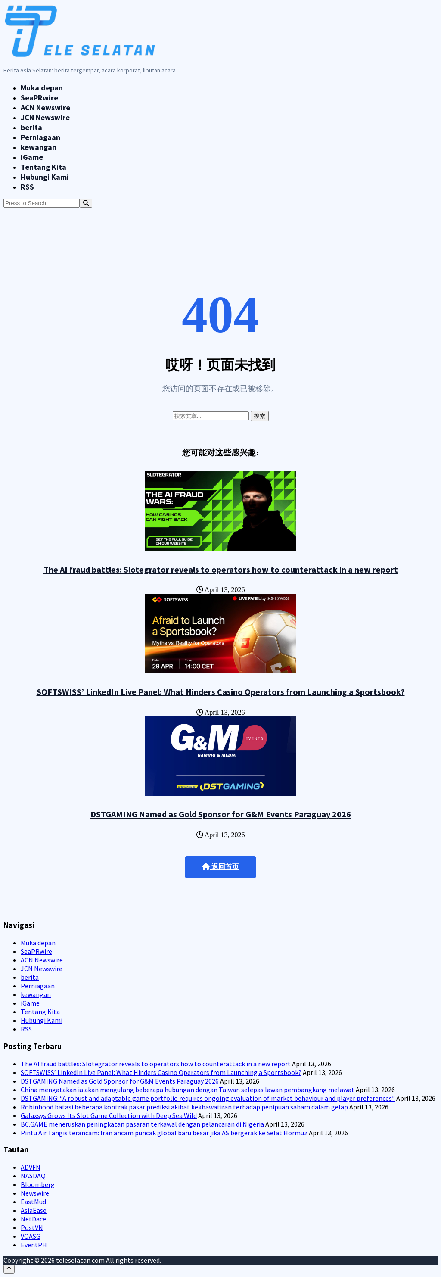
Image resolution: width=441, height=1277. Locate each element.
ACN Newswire (45, 107)
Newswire (35, 1193)
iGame (32, 157)
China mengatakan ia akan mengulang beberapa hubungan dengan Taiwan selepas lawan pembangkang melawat (187, 1089)
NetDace (33, 1219)
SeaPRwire (39, 98)
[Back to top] (9, 1269)
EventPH (34, 1244)
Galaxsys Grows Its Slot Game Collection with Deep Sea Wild (109, 1115)
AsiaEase (34, 1210)
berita (31, 127)
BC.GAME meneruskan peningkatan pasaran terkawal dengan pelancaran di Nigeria (142, 1124)
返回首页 (220, 866)
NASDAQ (33, 1175)
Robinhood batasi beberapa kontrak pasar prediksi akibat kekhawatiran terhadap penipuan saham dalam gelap (184, 1107)
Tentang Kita (43, 167)
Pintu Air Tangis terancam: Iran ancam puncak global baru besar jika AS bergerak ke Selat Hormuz (164, 1132)
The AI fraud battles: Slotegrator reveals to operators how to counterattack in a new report (220, 569)
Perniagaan (40, 137)
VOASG (30, 1236)
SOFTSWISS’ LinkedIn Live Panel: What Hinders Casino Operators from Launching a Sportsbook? (221, 691)
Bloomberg (38, 1184)
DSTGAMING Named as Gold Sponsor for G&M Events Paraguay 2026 (220, 814)
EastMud (33, 1201)
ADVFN (30, 1167)
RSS (27, 187)
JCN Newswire (45, 117)
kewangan (38, 147)
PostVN (32, 1227)
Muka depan (42, 88)
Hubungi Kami (45, 177)
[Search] (86, 203)
